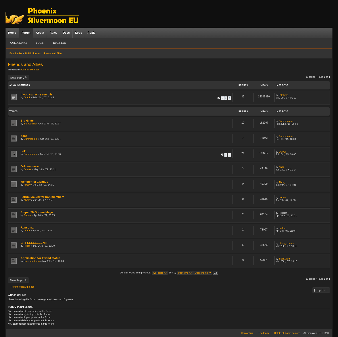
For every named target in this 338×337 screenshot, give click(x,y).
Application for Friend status (40, 258)
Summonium (286, 121)
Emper (27, 215)
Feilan (282, 228)
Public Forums (32, 53)
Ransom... (28, 227)
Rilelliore (283, 95)
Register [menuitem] (59, 42)
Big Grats (27, 120)
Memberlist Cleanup (34, 181)
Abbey (27, 184)
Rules (53, 32)
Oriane (27, 169)
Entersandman (32, 261)
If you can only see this (37, 94)
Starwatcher (30, 123)
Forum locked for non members (42, 197)
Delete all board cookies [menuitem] (287, 333)
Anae (281, 167)
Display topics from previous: (143, 272)
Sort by (180, 272)
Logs (78, 32)
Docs (66, 32)
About (40, 32)
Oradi (27, 97)
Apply (91, 32)
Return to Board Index (23, 286)
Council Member (30, 69)
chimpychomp (286, 243)
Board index (16, 53)
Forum (25, 32)
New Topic (17, 77)
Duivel (282, 151)
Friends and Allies (53, 53)
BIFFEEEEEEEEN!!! (34, 242)
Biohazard (284, 258)
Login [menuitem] (40, 42)
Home (12, 32)
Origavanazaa (30, 166)
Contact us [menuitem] (247, 333)
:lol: (23, 151)
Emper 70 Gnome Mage (37, 212)
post (24, 136)
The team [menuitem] (263, 333)
